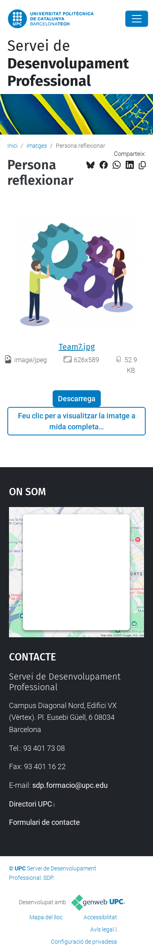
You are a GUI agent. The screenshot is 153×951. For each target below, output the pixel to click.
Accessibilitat (100, 917)
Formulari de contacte (44, 822)
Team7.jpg (77, 347)
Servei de (68, 63)
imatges (37, 145)
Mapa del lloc (45, 917)
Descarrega (76, 398)
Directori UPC (30, 804)
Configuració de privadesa (84, 941)
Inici (12, 145)
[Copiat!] (142, 165)
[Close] (136, 19)
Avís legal (102, 929)
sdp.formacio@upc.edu (70, 785)
